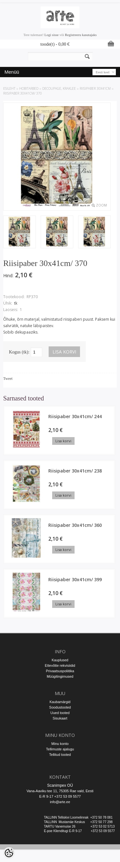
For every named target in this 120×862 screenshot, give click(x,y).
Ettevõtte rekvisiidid (60, 665)
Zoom (101, 205)
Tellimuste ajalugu (60, 749)
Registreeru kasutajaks (81, 35)
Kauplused (60, 660)
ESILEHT (9, 88)
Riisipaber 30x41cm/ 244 (75, 416)
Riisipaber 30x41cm (95, 88)
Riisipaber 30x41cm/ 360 (75, 525)
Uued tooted (60, 713)
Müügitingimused (60, 676)
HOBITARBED (28, 88)
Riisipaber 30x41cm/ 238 (75, 471)
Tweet (7, 378)
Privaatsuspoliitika (60, 671)
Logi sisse (51, 35)
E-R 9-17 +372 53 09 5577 (60, 796)
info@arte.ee (60, 802)
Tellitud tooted (60, 755)
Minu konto (60, 744)
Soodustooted (60, 707)
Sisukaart (60, 718)
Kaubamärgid (60, 702)
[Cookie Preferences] (9, 853)
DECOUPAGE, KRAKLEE (59, 88)
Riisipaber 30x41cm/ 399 (75, 579)
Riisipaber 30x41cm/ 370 (22, 93)
